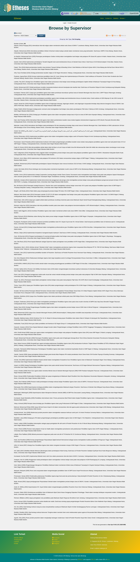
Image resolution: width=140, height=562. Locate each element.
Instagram (56, 541)
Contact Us (108, 18)
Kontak (16, 543)
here (108, 559)
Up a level (18, 33)
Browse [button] (122, 18)
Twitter (55, 539)
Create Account (72, 23)
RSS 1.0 (116, 35)
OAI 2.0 (93, 559)
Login (64, 23)
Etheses (17, 18)
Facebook (56, 538)
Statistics (115, 18)
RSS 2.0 (123, 35)
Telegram (55, 543)
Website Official (18, 538)
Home (102, 18)
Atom (109, 35)
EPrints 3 (80, 559)
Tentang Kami (18, 539)
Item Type (68, 39)
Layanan (16, 541)
